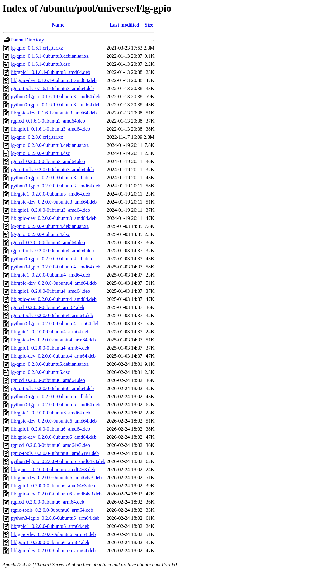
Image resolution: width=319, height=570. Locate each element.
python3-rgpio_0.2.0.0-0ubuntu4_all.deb (51, 258)
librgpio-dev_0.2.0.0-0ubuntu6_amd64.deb (54, 420)
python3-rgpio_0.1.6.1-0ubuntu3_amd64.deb (56, 104)
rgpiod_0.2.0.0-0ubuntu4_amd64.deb (48, 242)
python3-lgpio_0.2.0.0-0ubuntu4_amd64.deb (55, 266)
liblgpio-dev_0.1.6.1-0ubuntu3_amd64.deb (54, 80)
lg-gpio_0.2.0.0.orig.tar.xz (37, 137)
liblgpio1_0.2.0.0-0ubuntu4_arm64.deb (50, 347)
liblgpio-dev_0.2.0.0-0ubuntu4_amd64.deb (54, 299)
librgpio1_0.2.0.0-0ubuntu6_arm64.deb (50, 526)
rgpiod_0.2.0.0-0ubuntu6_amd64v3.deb (50, 445)
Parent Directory (27, 39)
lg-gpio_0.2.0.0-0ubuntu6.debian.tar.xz (50, 364)
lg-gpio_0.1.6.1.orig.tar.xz (37, 48)
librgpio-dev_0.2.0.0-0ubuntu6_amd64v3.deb (56, 477)
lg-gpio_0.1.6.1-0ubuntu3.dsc (40, 64)
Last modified (124, 24)
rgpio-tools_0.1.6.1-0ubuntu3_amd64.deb (52, 88)
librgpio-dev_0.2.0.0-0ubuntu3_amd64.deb (54, 202)
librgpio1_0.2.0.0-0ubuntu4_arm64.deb (50, 331)
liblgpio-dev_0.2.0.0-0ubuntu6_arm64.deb (53, 550)
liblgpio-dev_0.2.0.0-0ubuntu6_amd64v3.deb (56, 493)
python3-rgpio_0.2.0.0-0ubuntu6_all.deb (51, 396)
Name (58, 24)
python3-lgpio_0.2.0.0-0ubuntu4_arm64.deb (55, 323)
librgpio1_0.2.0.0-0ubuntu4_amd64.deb (50, 275)
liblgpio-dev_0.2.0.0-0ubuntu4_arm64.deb (53, 356)
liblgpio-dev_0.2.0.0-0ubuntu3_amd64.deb (54, 218)
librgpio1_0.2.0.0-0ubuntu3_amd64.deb (50, 193)
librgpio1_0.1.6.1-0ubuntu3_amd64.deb (50, 72)
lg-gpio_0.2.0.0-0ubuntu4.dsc (40, 234)
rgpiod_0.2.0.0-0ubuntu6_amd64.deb (48, 380)
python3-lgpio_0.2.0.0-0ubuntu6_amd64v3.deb (58, 461)
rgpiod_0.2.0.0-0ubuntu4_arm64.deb (47, 307)
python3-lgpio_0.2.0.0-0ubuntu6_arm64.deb (55, 518)
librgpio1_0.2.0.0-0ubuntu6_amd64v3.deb (53, 469)
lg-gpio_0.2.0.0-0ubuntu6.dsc (40, 372)
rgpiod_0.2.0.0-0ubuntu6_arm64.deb (47, 502)
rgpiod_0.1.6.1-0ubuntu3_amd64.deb (48, 120)
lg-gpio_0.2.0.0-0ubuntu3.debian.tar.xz (50, 145)
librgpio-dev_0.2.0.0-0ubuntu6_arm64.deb (53, 534)
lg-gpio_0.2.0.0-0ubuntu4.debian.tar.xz (50, 226)
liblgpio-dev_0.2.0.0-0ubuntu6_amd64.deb (54, 437)
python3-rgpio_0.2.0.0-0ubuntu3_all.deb (51, 177)
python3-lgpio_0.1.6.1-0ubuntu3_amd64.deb (55, 96)
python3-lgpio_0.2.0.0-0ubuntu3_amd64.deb (55, 185)
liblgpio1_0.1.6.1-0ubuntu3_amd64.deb (50, 129)
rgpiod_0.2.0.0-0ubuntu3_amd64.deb (48, 161)
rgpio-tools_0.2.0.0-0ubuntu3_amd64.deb (52, 169)
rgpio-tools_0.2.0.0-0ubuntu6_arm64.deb (52, 510)
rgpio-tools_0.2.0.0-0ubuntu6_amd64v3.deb (55, 453)
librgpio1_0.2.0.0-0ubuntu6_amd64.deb (50, 412)
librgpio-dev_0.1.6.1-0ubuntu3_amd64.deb (54, 112)
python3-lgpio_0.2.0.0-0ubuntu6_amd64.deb (55, 404)
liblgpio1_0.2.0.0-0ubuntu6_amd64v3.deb (53, 485)
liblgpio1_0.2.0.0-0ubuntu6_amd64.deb (50, 429)
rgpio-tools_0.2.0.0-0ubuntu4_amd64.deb (52, 250)
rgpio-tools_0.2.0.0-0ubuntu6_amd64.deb (52, 388)
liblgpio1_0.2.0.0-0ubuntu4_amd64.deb (50, 291)
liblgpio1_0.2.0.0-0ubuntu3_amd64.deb (50, 210)
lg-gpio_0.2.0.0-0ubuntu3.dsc (40, 153)
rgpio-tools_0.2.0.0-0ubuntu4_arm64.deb (52, 315)
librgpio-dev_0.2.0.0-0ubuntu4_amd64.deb (54, 283)
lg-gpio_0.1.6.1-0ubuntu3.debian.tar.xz (50, 56)
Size (149, 24)
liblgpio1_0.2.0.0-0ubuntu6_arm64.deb (50, 542)
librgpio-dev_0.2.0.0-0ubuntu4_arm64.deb (53, 339)
